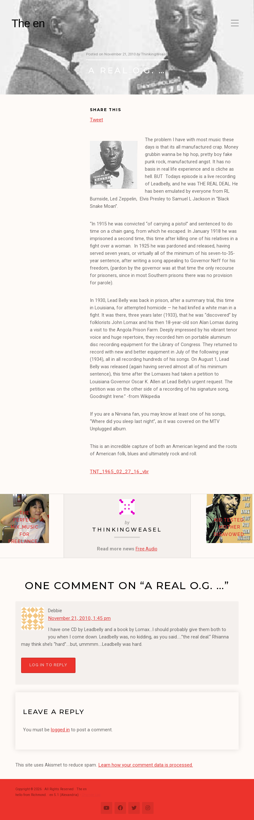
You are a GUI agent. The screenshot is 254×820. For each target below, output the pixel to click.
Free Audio (146, 548)
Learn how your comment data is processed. (144, 763)
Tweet (96, 119)
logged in (60, 728)
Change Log (90, 792)
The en (28, 23)
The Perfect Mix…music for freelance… (32, 534)
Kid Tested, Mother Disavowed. (222, 534)
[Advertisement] (53, 141)
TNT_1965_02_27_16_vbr (117, 471)
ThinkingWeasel (127, 528)
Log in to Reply (48, 664)
